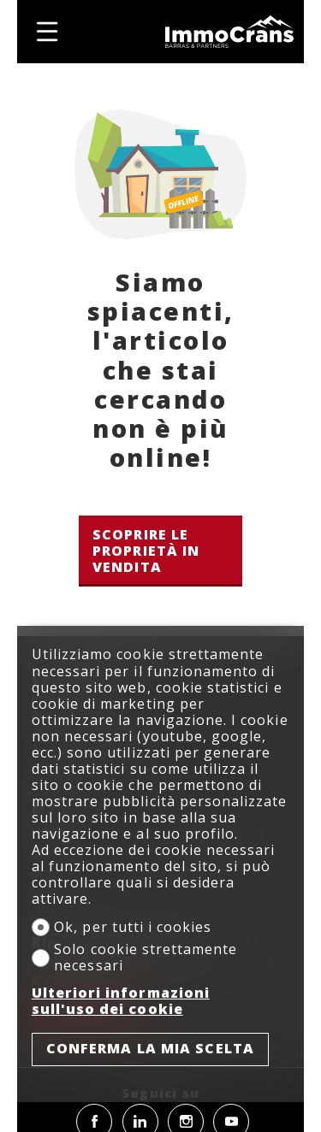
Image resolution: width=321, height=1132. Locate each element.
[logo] (229, 31)
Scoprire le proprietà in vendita (145, 550)
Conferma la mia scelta (150, 1048)
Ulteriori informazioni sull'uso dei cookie (121, 1001)
